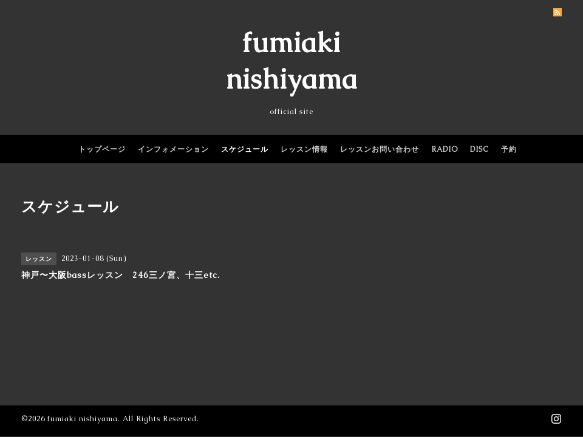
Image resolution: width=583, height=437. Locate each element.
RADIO (444, 149)
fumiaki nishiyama (82, 419)
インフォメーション (173, 149)
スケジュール (244, 149)
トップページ (102, 149)
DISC (479, 149)
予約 (509, 149)
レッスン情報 (304, 149)
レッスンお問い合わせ (379, 149)
